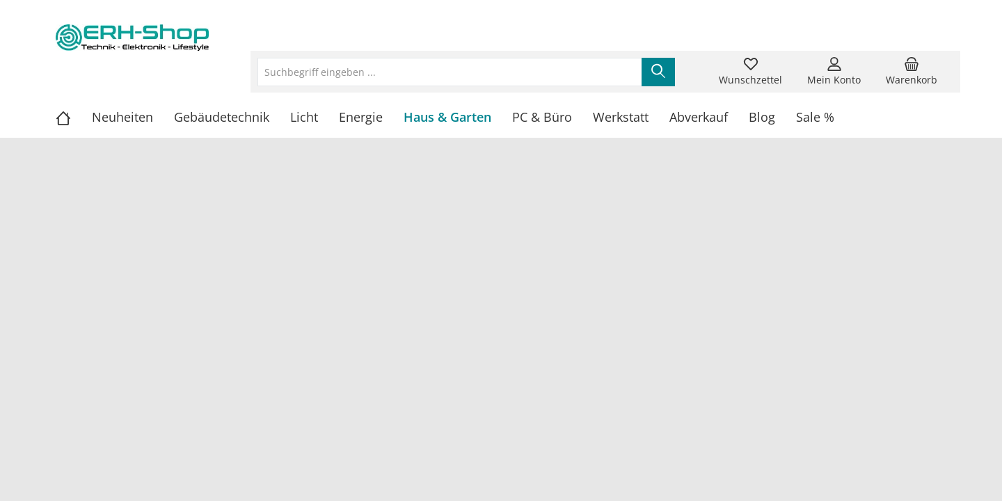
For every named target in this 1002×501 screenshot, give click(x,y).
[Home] (74, 117)
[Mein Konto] (834, 72)
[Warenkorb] (911, 72)
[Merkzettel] (750, 72)
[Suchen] (658, 72)
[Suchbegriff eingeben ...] (449, 72)
